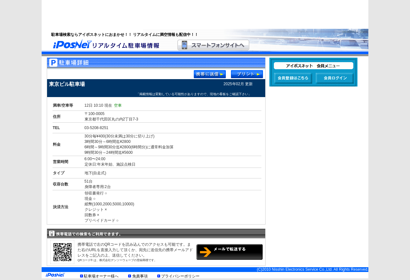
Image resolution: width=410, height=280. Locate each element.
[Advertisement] (197, 14)
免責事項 (140, 276)
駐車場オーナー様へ (101, 276)
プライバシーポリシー (180, 276)
